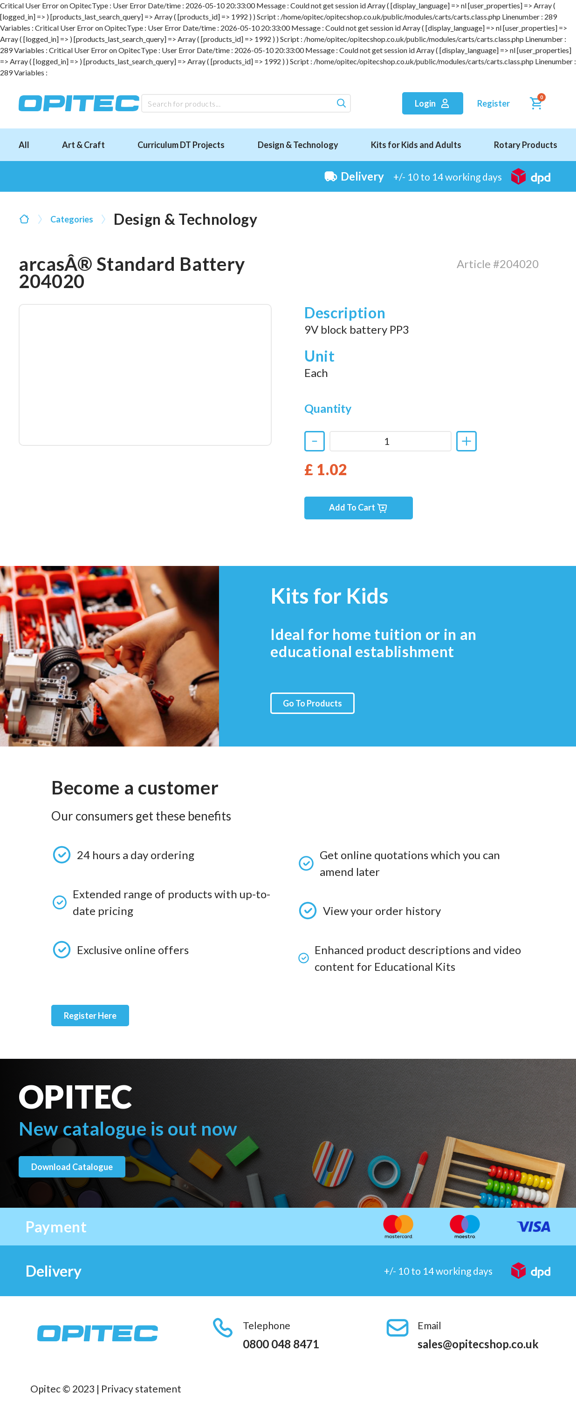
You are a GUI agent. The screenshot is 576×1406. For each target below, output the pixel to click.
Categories (71, 219)
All (24, 145)
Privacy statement (141, 1388)
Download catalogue (72, 1167)
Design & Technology (298, 145)
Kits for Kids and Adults (416, 145)
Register (493, 103)
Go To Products (312, 703)
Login (433, 103)
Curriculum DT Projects (181, 145)
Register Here (90, 1015)
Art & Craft (83, 145)
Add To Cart (358, 508)
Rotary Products (525, 145)
